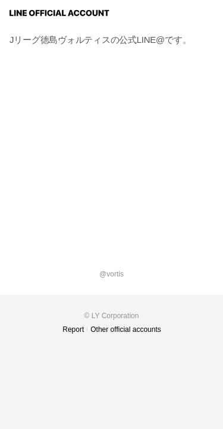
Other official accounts (125, 329)
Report (73, 329)
